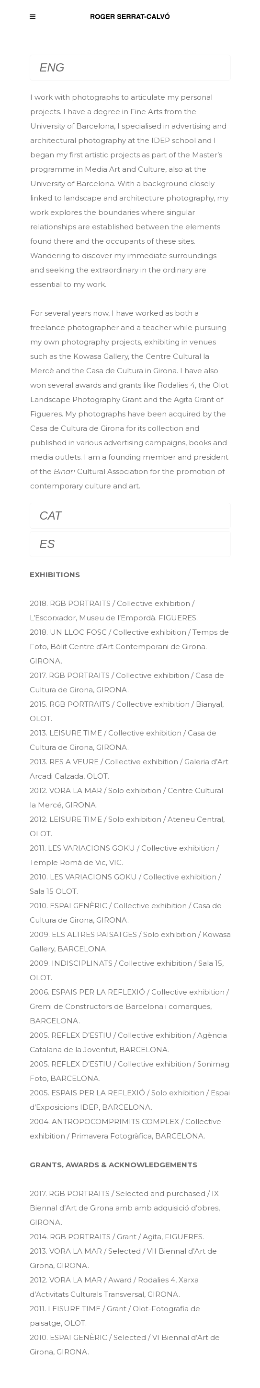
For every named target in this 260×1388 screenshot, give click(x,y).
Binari (64, 471)
